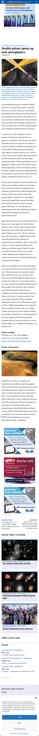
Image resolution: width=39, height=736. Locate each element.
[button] (36, 698)
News (28, 45)
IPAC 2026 (5, 652)
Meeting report (9, 626)
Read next (33, 520)
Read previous (7, 520)
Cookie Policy (13, 733)
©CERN (4, 692)
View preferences (19, 729)
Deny (19, 723)
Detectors (28, 522)
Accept (19, 717)
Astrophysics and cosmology (13, 45)
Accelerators (7, 522)
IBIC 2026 (5, 669)
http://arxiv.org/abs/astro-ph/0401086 (16, 341)
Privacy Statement (23, 733)
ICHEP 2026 (6, 661)
